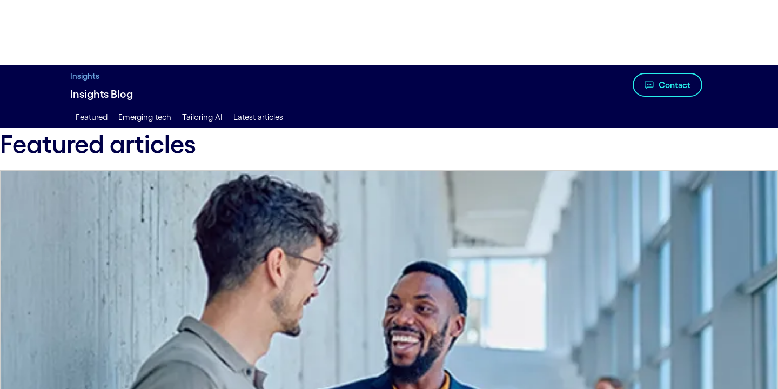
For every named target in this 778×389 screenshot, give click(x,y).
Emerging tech (144, 117)
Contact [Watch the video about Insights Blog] (674, 85)
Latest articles (258, 117)
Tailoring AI (202, 117)
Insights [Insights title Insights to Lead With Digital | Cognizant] (84, 76)
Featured (92, 117)
